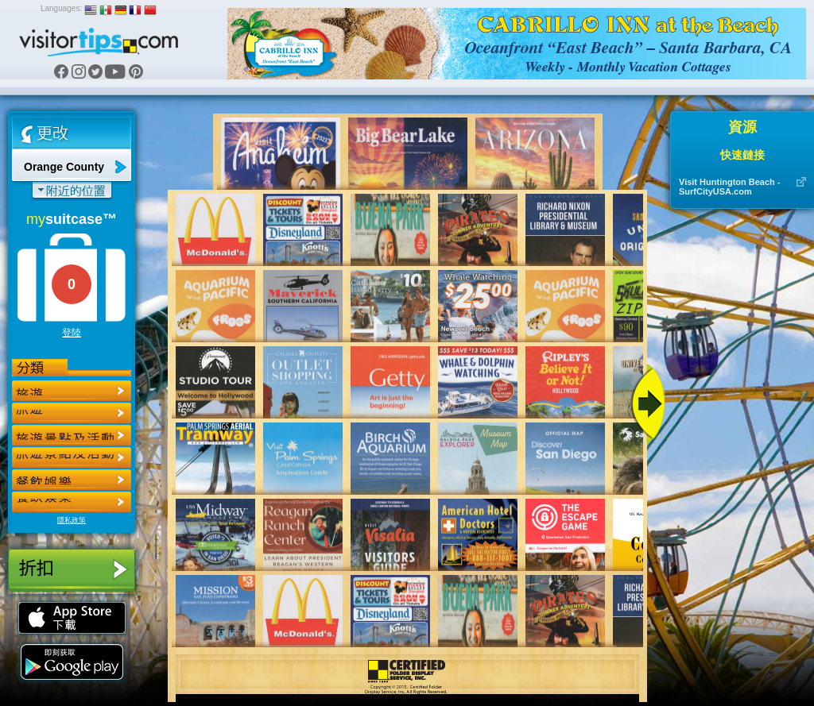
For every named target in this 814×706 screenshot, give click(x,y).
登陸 (71, 332)
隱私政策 (71, 520)
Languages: (61, 8)
